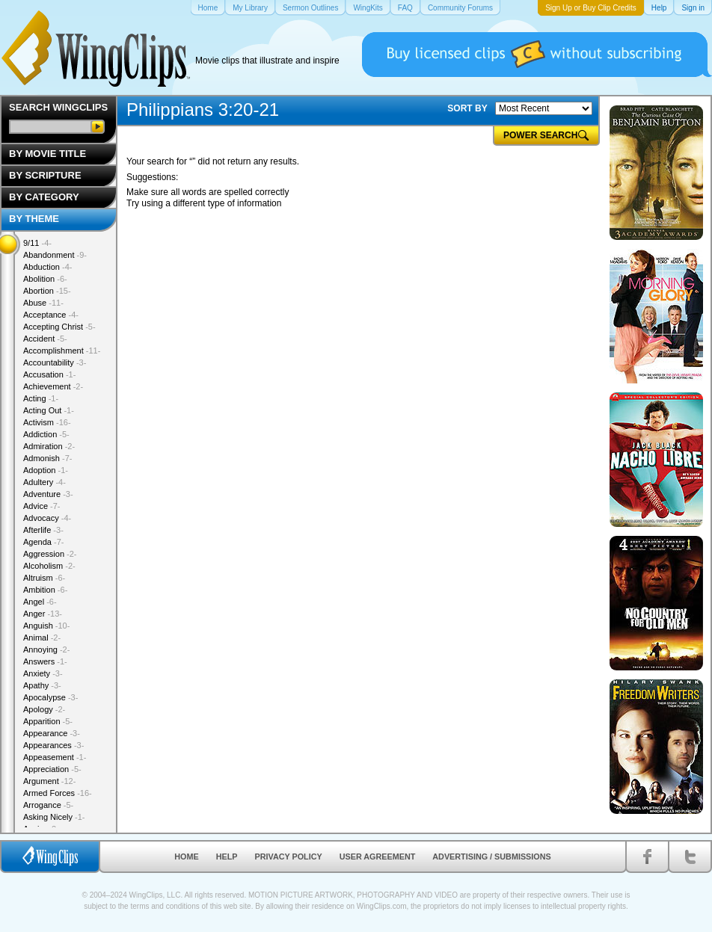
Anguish (46, 625)
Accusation (49, 374)
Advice (42, 506)
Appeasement (54, 757)
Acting (40, 398)
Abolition (45, 278)
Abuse (43, 302)
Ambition (45, 589)
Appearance (51, 733)
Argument (49, 781)
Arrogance (48, 804)
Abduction (47, 266)
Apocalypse (50, 697)
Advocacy (47, 517)
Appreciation (52, 769)
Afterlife (43, 529)
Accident (45, 338)
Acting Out (48, 410)
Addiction (46, 434)
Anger (42, 613)
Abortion (47, 290)
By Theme (34, 218)
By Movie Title (47, 153)
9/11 (37, 242)
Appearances (53, 745)
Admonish (47, 458)
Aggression (50, 553)
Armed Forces (57, 793)
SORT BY (467, 108)
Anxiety (43, 673)
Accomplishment (61, 350)
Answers (45, 661)
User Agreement (378, 856)
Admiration (49, 446)
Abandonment (55, 254)
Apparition (48, 721)
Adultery (44, 482)
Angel (40, 601)
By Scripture (45, 175)
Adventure (48, 494)
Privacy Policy (288, 856)
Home (186, 856)
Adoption (45, 470)
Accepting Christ (59, 326)
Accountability (54, 362)
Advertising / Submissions (491, 856)
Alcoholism (49, 565)
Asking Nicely (54, 816)
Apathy (42, 685)
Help (227, 856)
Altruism (44, 577)
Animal (42, 637)
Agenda (43, 541)
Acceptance (51, 314)
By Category (44, 197)
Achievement (53, 386)
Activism (47, 422)
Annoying (46, 649)
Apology (44, 709)
